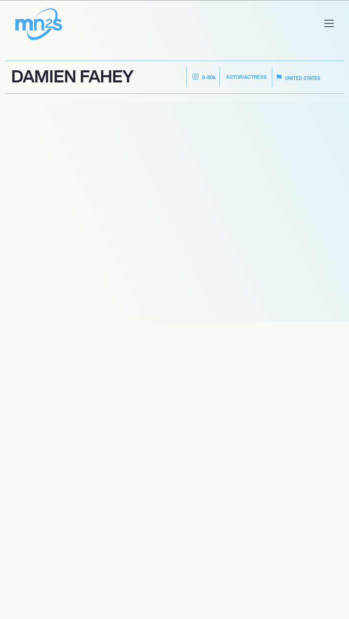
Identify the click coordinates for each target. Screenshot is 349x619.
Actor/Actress (246, 77)
